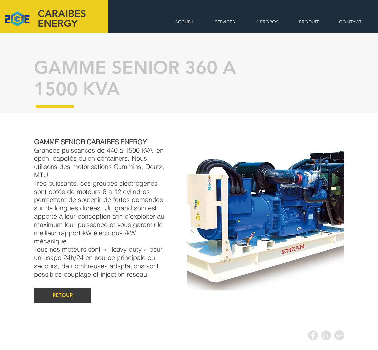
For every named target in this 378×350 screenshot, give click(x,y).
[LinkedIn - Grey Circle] (326, 335)
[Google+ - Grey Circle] (339, 335)
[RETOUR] (62, 295)
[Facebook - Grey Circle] (313, 335)
